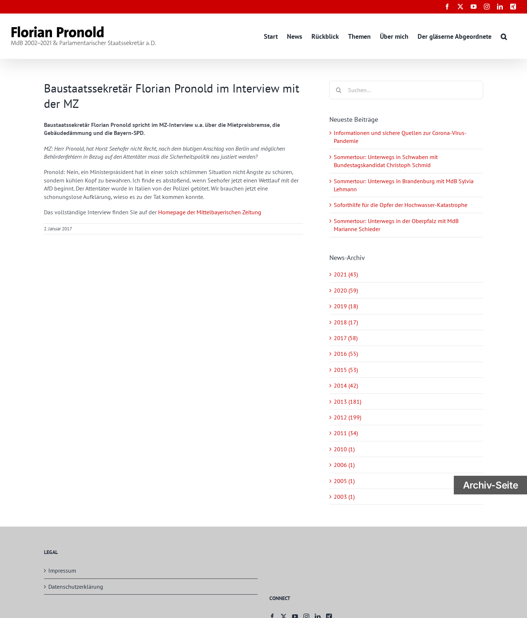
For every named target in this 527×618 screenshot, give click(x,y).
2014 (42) (346, 385)
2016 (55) (346, 353)
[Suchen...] (406, 90)
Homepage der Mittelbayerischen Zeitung (209, 212)
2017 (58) (346, 338)
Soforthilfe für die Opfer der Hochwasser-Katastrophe (400, 204)
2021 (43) (346, 274)
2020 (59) (346, 290)
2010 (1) (344, 449)
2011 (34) (346, 433)
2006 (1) (344, 464)
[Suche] (338, 90)
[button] (504, 36)
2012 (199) (347, 417)
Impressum (62, 570)
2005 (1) (344, 481)
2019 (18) (346, 306)
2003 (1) (344, 496)
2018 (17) (346, 322)
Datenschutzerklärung (75, 586)
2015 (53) (346, 369)
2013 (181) (347, 401)
